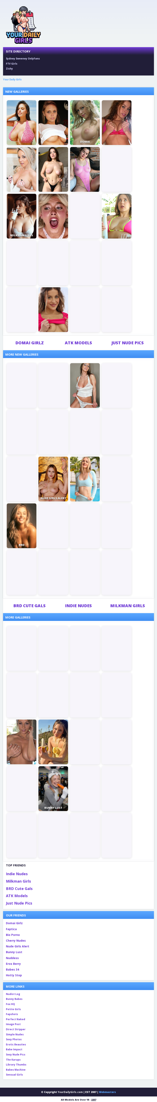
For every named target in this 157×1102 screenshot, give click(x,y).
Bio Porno (13, 935)
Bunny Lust (14, 952)
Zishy (9, 68)
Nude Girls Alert (17, 946)
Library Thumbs (16, 1064)
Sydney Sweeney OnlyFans (23, 58)
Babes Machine (16, 1069)
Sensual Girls (14, 1074)
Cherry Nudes (16, 940)
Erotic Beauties (16, 1044)
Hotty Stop (14, 975)
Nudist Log (13, 994)
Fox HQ (10, 1004)
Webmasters (107, 1092)
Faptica (11, 929)
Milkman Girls (127, 605)
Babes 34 (12, 969)
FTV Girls (11, 63)
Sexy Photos (14, 1039)
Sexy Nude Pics (15, 1054)
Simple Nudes (15, 1034)
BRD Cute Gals (29, 605)
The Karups (13, 1059)
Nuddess (12, 958)
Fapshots (12, 1014)
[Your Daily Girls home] (23, 24)
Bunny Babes (14, 999)
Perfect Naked (15, 1019)
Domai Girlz (29, 342)
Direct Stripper (16, 1029)
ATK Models (78, 342)
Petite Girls (13, 1009)
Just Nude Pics (127, 342)
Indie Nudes (78, 605)
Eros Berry (13, 964)
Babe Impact (14, 1049)
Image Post (13, 1024)
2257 (93, 1099)
